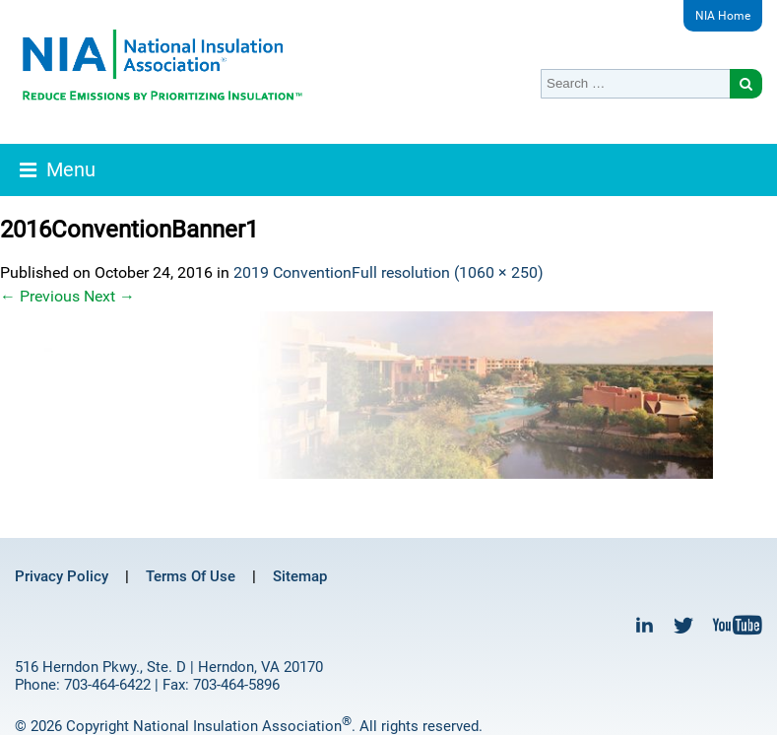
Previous (40, 296)
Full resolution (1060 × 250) (448, 272)
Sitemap (300, 576)
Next (109, 296)
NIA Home (722, 16)
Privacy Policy (61, 576)
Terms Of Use (190, 576)
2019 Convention (292, 272)
